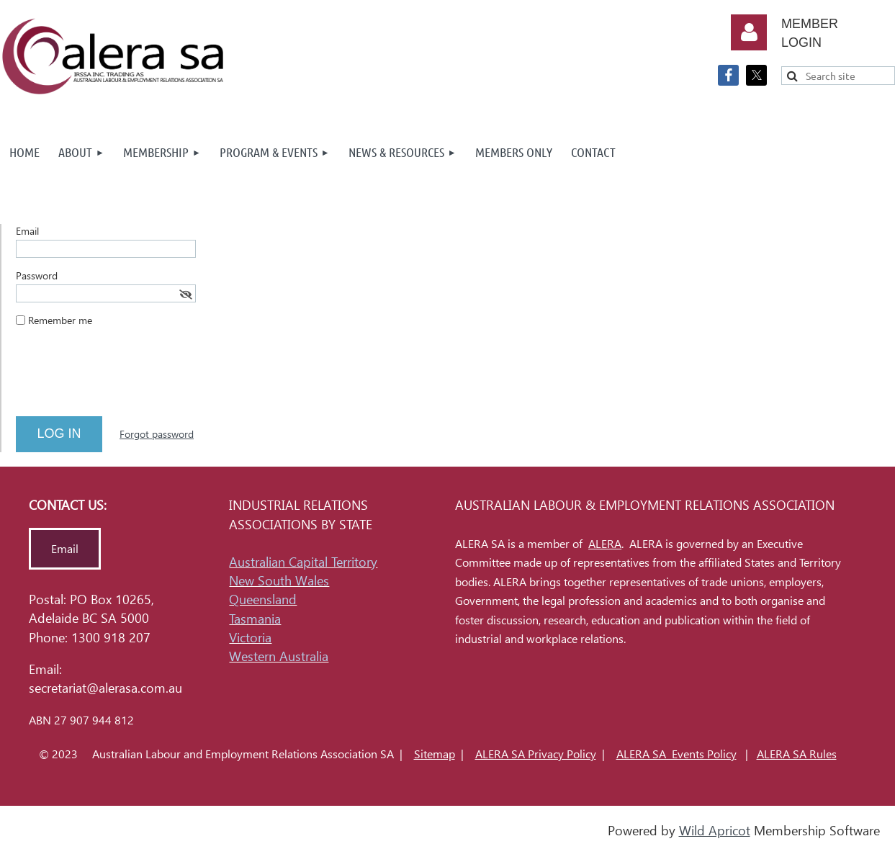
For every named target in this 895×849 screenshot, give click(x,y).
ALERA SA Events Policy (676, 754)
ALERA (604, 544)
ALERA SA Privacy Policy (535, 754)
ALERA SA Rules (797, 754)
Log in (749, 32)
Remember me (60, 320)
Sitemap (434, 754)
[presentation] (125, 377)
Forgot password (157, 434)
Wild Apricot (714, 830)
